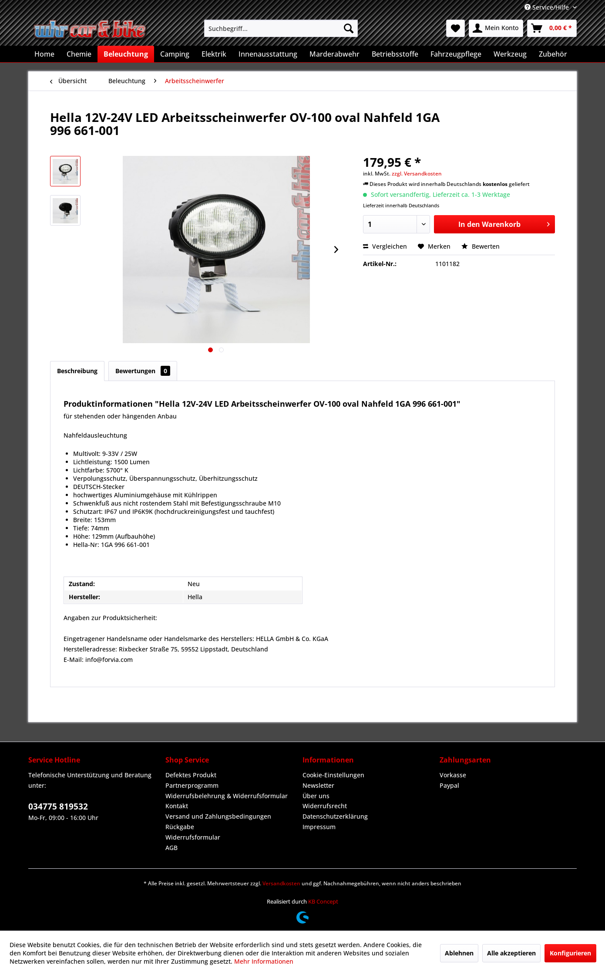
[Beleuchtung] (125, 54)
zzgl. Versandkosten (417, 173)
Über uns (315, 796)
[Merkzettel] (455, 28)
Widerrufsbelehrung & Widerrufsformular (226, 796)
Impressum (319, 827)
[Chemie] (78, 54)
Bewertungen (142, 371)
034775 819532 (58, 806)
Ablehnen (459, 953)
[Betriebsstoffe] (395, 54)
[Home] (44, 54)
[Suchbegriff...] (281, 28)
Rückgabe (179, 827)
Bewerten (480, 246)
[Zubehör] (553, 54)
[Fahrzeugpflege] (455, 54)
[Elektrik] (213, 54)
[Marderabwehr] (334, 54)
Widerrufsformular (192, 837)
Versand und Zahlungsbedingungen (218, 816)
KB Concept (323, 901)
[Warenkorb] (552, 28)
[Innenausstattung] (267, 54)
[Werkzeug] (510, 54)
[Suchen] (348, 28)
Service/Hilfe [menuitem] (547, 7)
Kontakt (176, 806)
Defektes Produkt (190, 775)
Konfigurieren (570, 953)
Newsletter (318, 785)
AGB (171, 847)
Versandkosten (281, 883)
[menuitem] (281, 28)
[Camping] (174, 54)
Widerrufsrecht (324, 806)
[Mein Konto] (496, 28)
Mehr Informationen (263, 961)
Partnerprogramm (191, 785)
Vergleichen (385, 246)
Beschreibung (77, 371)
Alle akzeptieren (511, 953)
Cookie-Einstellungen (333, 775)
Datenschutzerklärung (335, 816)
